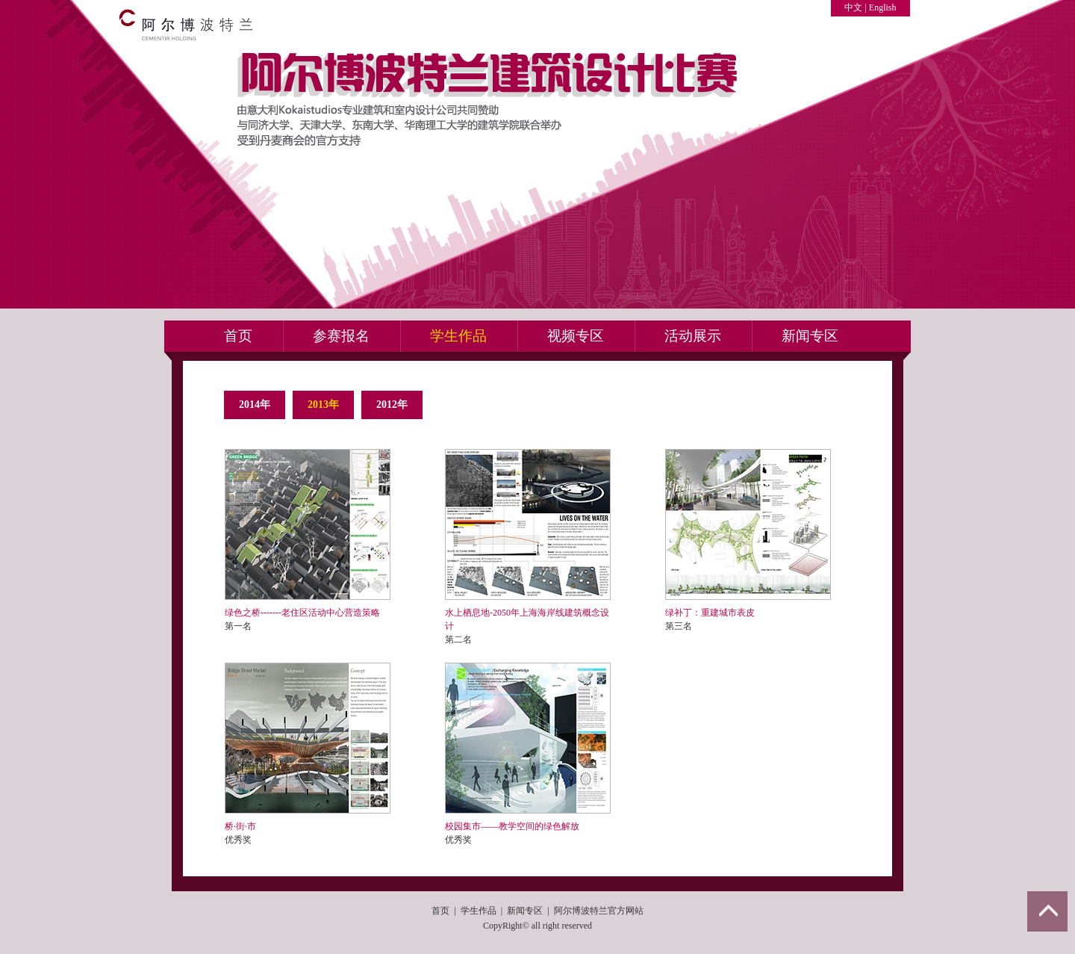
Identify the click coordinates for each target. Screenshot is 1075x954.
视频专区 (575, 336)
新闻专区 (810, 336)
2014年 (254, 404)
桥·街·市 (240, 826)
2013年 (323, 404)
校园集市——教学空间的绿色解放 (512, 826)
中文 (853, 7)
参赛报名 (341, 336)
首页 (238, 336)
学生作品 (458, 336)
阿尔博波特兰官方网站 (599, 910)
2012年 (392, 404)
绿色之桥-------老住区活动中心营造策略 (302, 612)
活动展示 (692, 336)
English (883, 7)
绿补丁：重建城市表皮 (710, 612)
